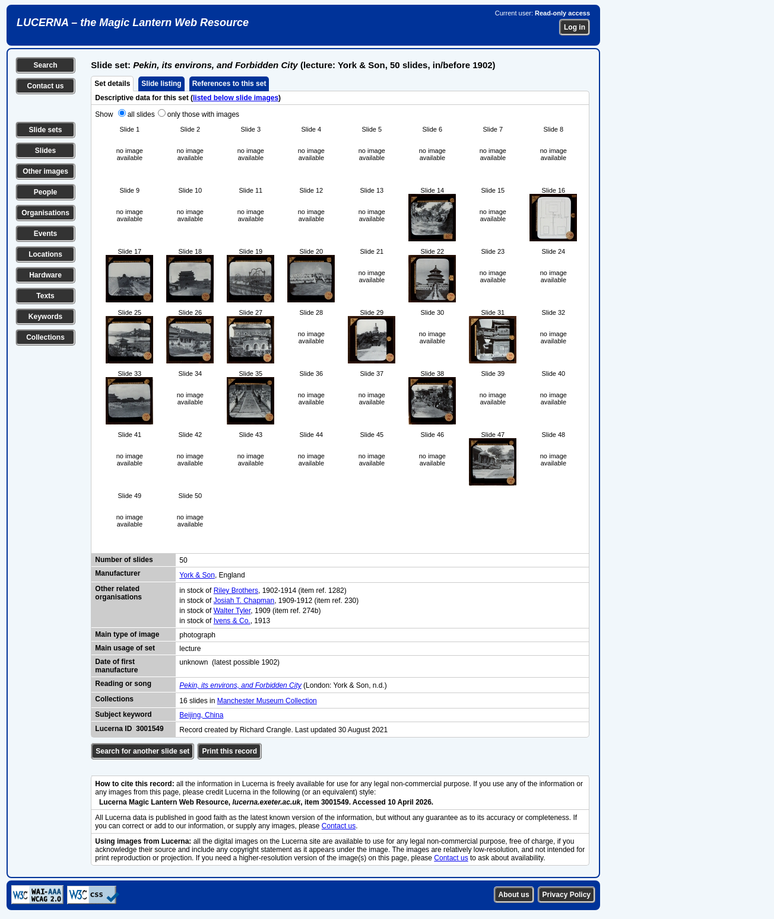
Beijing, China (201, 715)
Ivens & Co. (232, 621)
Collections (45, 337)
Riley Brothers (236, 590)
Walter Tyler (232, 611)
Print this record (229, 751)
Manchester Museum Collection (267, 701)
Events (45, 233)
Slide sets (45, 130)
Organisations (45, 213)
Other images (45, 171)
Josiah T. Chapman (244, 600)
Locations (45, 254)
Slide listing (161, 83)
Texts (45, 296)
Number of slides (124, 560)
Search (45, 65)
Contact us (45, 86)
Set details (112, 83)
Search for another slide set (142, 751)
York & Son (197, 575)
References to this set (229, 83)
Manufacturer (117, 573)
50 (183, 560)
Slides (45, 150)
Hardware (45, 275)
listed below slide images (235, 98)
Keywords (45, 316)
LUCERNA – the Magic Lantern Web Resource (133, 22)
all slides (141, 114)
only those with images (203, 114)
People (45, 192)
